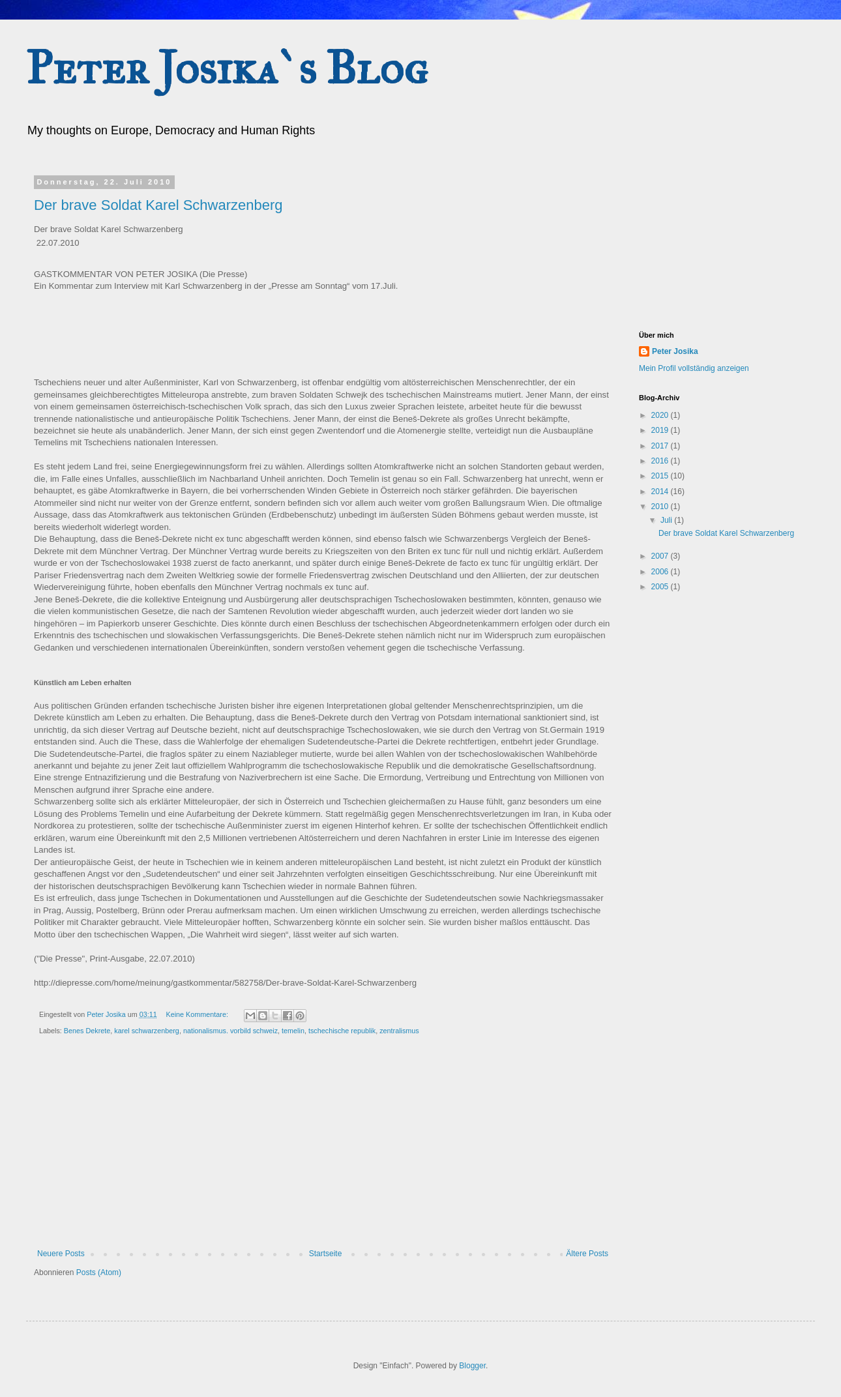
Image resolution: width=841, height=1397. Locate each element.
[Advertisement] (322, 1151)
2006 (661, 571)
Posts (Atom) (98, 1272)
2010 (661, 506)
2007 (661, 556)
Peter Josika (675, 351)
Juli (667, 520)
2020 (661, 415)
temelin (293, 1031)
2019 (661, 430)
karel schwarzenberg (146, 1031)
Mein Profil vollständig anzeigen (694, 368)
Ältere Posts (587, 1253)
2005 (661, 586)
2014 (661, 491)
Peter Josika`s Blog (227, 68)
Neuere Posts (61, 1253)
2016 (661, 460)
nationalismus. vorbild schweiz (230, 1031)
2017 (661, 445)
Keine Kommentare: (197, 1014)
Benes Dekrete (87, 1031)
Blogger (472, 1365)
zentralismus (399, 1031)
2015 (661, 475)
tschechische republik (342, 1031)
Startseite (325, 1253)
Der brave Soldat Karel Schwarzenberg (158, 205)
